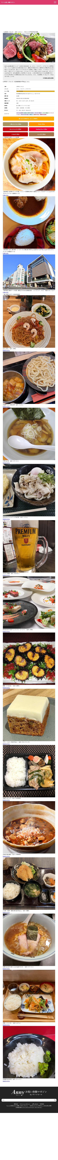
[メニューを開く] (54, 2)
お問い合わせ (35, 1104)
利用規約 (42, 1104)
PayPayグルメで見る (41, 129)
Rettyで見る (41, 124)
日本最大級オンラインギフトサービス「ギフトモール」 (29, 1107)
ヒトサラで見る (41, 134)
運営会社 (16, 1104)
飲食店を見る (6, 350)
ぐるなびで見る (15, 134)
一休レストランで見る (15, 124)
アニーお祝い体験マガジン (8, 2)
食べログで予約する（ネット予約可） (28, 118)
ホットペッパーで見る (15, 129)
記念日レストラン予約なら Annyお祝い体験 (40, 1105)
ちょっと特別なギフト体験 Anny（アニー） (17, 1105)
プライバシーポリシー (25, 1104)
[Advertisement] (29, 16)
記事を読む (6, 195)
